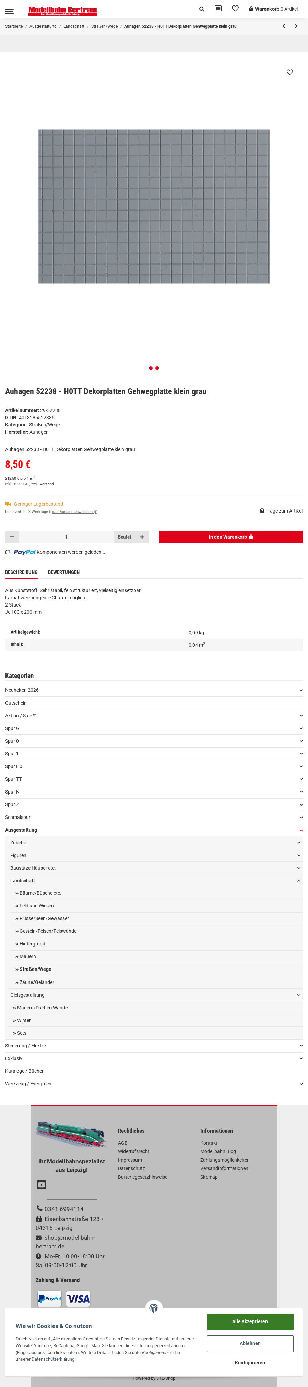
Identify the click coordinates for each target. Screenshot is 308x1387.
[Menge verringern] (12, 537)
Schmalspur (18, 817)
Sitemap (209, 1177)
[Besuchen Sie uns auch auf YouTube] (42, 1185)
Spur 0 (12, 741)
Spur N (12, 792)
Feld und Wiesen (36, 905)
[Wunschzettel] (235, 9)
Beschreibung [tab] (21, 572)
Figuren (18, 855)
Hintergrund (32, 944)
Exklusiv (13, 1058)
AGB (123, 1143)
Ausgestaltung (21, 830)
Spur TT (13, 779)
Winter (23, 1020)
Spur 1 (12, 753)
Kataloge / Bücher (24, 1071)
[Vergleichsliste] (218, 9)
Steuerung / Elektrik (26, 1045)
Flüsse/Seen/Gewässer (44, 918)
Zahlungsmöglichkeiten (225, 1160)
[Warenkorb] (273, 9)
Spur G (12, 728)
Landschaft (22, 880)
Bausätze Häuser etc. (33, 868)
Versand (47, 484)
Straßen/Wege (44, 424)
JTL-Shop (165, 1378)
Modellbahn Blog (218, 1151)
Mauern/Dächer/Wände (42, 1007)
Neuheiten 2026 (22, 690)
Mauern (27, 956)
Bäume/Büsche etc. (40, 893)
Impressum (130, 1160)
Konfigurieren (250, 1362)
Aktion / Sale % (20, 715)
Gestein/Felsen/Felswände (47, 931)
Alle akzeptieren (250, 1321)
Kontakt (208, 1143)
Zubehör (19, 842)
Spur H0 (13, 766)
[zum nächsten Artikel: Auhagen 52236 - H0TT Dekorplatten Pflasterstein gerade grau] (296, 26)
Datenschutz (131, 1168)
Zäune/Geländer (36, 982)
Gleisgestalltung (27, 995)
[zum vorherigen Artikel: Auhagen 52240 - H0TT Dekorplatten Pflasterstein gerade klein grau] (283, 26)
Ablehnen (250, 1343)
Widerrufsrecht (134, 1151)
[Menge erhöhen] (142, 537)
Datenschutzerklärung (53, 1359)
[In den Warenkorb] (231, 537)
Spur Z (12, 804)
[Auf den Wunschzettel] (289, 72)
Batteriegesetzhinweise (142, 1177)
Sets (21, 1033)
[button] (202, 9)
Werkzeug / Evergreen (28, 1083)
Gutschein (16, 703)
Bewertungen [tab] (64, 572)
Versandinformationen (224, 1168)
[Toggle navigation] (9, 11)
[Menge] (66, 537)
